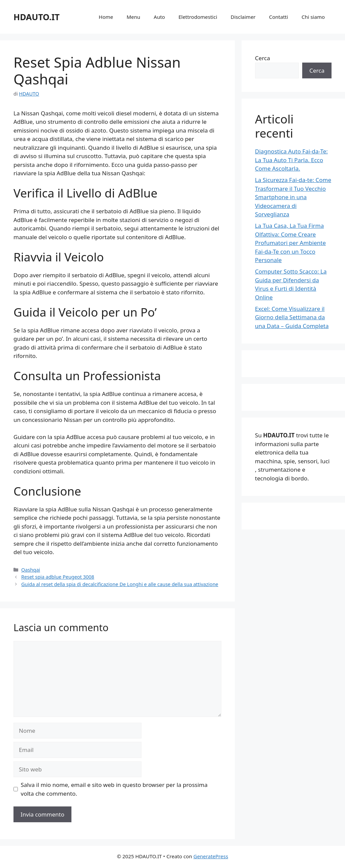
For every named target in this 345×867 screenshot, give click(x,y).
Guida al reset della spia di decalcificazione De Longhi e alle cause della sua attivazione (119, 584)
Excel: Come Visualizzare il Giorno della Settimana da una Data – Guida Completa (292, 317)
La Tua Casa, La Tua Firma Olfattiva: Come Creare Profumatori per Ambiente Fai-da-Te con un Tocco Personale (290, 243)
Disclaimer (243, 16)
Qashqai (30, 570)
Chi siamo (313, 16)
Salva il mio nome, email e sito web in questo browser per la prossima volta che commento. (114, 789)
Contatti (278, 16)
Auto (159, 16)
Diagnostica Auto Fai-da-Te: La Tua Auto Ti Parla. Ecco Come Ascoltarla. (291, 159)
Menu (133, 16)
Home (106, 16)
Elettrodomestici (198, 16)
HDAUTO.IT (36, 17)
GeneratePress (210, 856)
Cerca (262, 58)
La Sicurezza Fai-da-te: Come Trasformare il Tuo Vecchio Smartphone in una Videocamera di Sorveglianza (293, 197)
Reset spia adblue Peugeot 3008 (57, 577)
